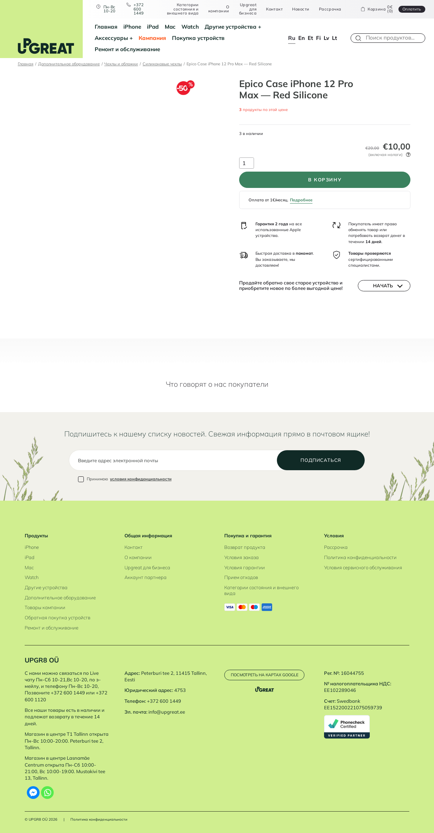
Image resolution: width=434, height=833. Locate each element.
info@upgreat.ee (166, 712)
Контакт (274, 9)
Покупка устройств (198, 37)
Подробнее (301, 199)
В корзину (325, 179)
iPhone (132, 26)
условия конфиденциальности (141, 478)
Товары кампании (45, 607)
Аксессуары (111, 37)
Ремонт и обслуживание (127, 49)
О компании (218, 9)
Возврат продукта (244, 547)
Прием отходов (241, 577)
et (310, 37)
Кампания (152, 37)
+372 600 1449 (139, 9)
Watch (190, 26)
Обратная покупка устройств (57, 617)
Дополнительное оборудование (69, 63)
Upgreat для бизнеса (248, 9)
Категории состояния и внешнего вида (183, 9)
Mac (170, 26)
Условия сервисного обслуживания (363, 567)
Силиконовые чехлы (162, 63)
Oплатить (411, 9)
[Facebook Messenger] (33, 792)
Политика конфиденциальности (360, 557)
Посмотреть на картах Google (264, 674)
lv (326, 37)
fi (318, 37)
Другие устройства (231, 26)
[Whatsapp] (47, 792)
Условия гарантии (244, 567)
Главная (106, 26)
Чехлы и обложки (121, 63)
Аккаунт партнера (145, 577)
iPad (153, 26)
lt (334, 37)
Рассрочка (330, 9)
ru (291, 37)
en (301, 37)
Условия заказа (241, 557)
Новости (300, 9)
